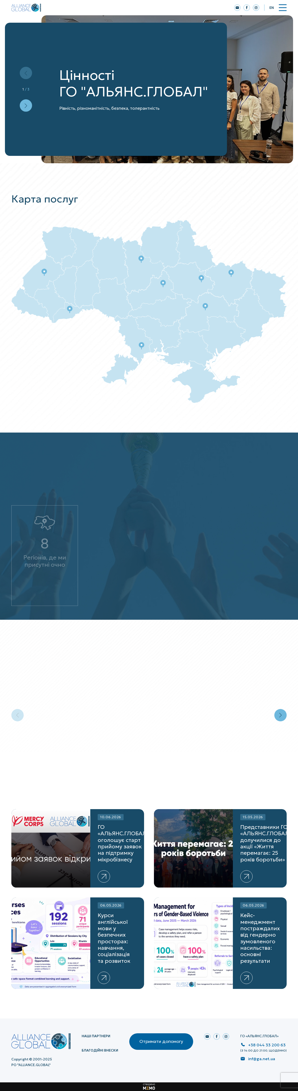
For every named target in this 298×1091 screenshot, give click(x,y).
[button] (26, 105)
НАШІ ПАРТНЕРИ (96, 1036)
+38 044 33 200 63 (267, 1044)
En (271, 7)
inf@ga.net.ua (261, 1058)
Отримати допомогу (161, 1041)
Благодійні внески (100, 1050)
